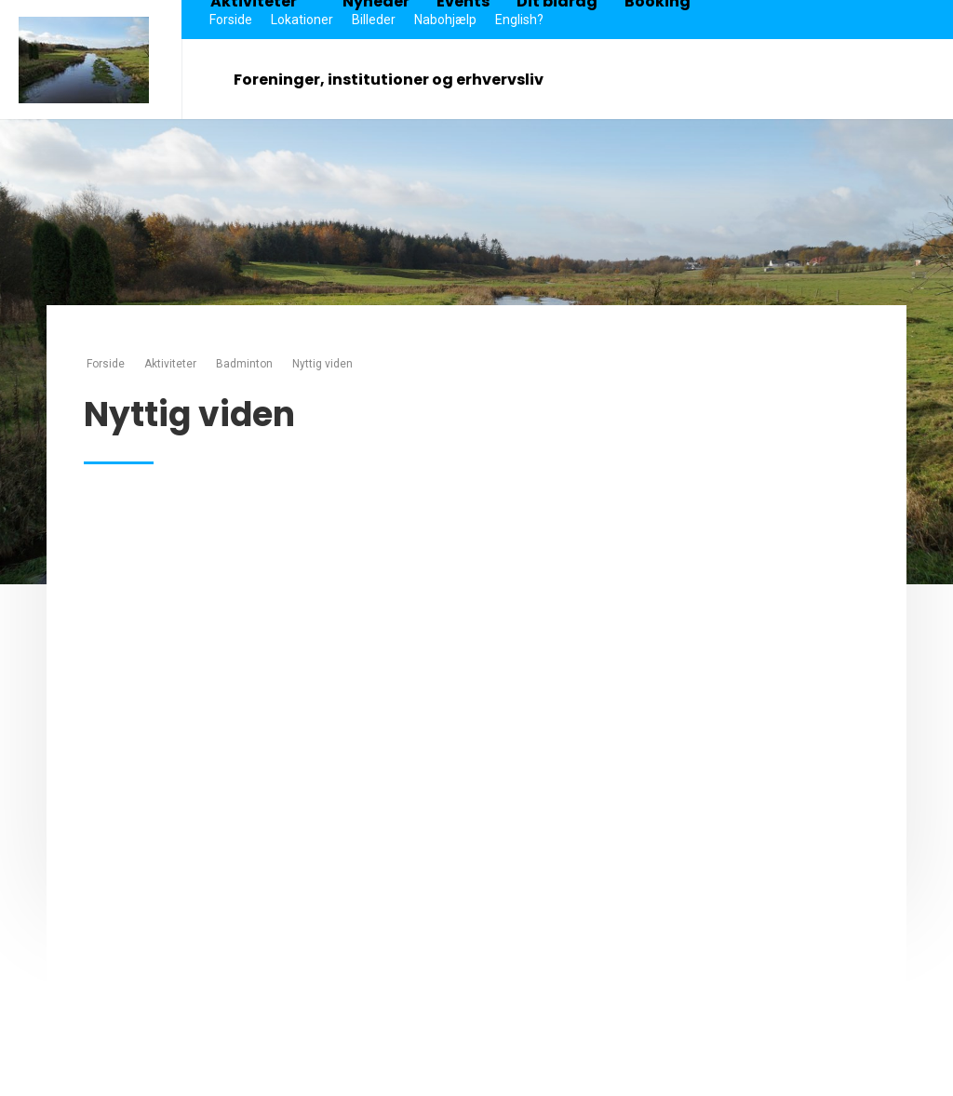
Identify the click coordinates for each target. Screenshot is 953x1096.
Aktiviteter (170, 363)
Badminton (244, 363)
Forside (106, 363)
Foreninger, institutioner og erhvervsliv (398, 79)
